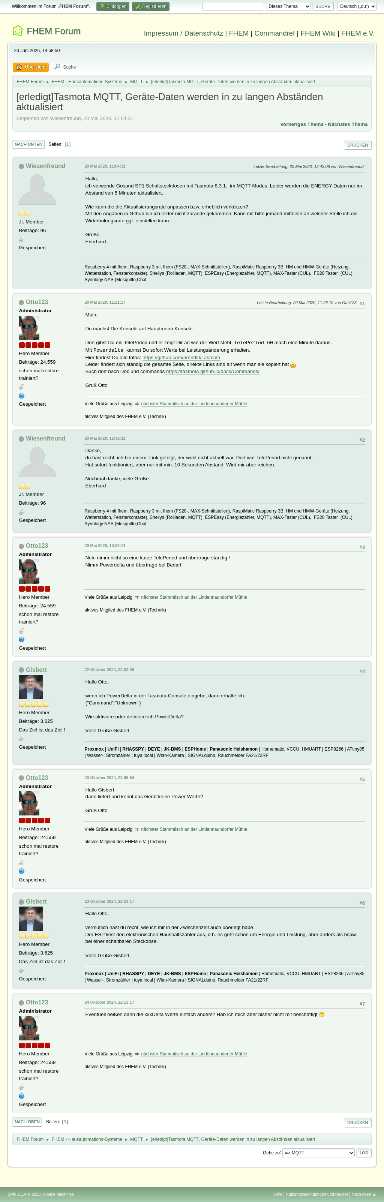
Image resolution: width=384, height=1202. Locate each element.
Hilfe (278, 1194)
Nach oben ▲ (364, 1194)
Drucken (357, 145)
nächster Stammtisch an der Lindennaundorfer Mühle (194, 403)
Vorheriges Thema (301, 124)
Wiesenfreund (46, 166)
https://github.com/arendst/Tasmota (181, 357)
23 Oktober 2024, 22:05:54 (109, 777)
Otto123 (37, 302)
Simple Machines (58, 1194)
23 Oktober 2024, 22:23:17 (109, 901)
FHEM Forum (54, 31)
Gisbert (36, 670)
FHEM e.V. (358, 33)
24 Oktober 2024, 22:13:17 (109, 1002)
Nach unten (28, 144)
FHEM (239, 33)
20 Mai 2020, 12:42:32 (104, 438)
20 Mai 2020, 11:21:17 (104, 302)
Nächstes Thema (348, 124)
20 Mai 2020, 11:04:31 (104, 166)
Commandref (274, 33)
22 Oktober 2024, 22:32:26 (109, 669)
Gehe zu (271, 1152)
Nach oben (27, 1122)
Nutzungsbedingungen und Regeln (317, 1194)
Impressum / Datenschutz (184, 33)
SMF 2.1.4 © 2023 (24, 1194)
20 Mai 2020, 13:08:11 (104, 545)
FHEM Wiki (318, 33)
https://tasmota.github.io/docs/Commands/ (213, 371)
